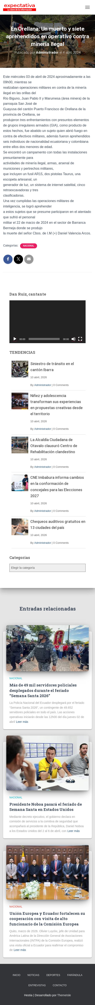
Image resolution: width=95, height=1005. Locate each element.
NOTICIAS (33, 975)
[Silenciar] (73, 339)
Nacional (28, 246)
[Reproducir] (15, 339)
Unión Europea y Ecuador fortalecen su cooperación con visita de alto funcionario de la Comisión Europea (47, 918)
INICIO (17, 975)
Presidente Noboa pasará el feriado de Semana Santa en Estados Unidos (45, 807)
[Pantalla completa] (80, 339)
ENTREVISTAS (37, 985)
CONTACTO (60, 985)
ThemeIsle (64, 995)
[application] (47, 321)
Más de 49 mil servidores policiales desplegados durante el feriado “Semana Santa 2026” (43, 690)
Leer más (22, 721)
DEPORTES (53, 975)
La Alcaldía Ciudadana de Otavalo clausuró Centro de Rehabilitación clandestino (53, 445)
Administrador (42, 385)
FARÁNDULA (74, 975)
